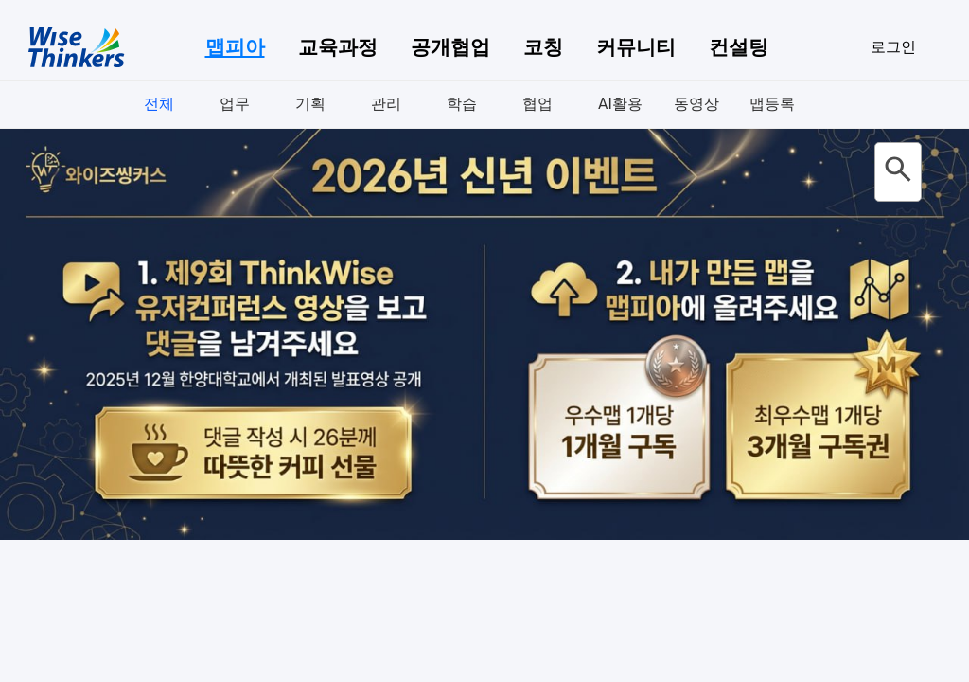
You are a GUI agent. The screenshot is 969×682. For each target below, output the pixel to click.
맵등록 (772, 104)
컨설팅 (738, 47)
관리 (386, 104)
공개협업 (450, 47)
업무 (235, 104)
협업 (537, 104)
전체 (159, 104)
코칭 (543, 47)
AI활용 (620, 104)
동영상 (696, 104)
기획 (310, 104)
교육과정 (338, 47)
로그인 (893, 47)
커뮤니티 (636, 47)
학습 (462, 104)
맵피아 (235, 47)
